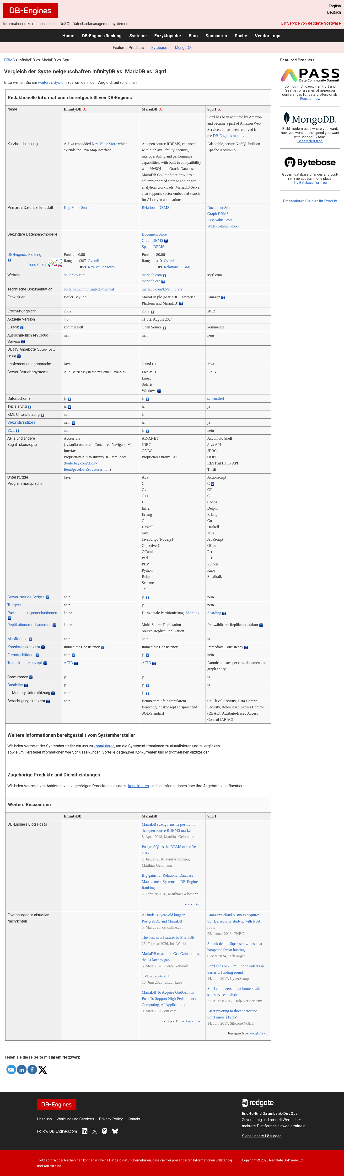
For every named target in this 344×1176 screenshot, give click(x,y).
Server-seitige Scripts (25, 597)
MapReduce (17, 639)
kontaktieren (104, 746)
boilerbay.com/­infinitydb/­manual (89, 289)
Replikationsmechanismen (29, 624)
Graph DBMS (218, 214)
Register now (310, 99)
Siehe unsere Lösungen (261, 1136)
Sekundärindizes (21, 422)
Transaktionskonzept (24, 662)
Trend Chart (36, 264)
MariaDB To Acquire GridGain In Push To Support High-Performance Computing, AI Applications (169, 998)
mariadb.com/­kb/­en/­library (162, 289)
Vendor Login (268, 35)
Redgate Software (324, 23)
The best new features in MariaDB (168, 937)
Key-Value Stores (101, 267)
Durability (15, 685)
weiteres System (52, 82)
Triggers (14, 605)
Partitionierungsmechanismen (32, 613)
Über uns (44, 1119)
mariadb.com (152, 275)
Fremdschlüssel (20, 655)
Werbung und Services (75, 1119)
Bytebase (159, 47)
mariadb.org (151, 281)
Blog (193, 35)
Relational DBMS (155, 208)
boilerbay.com (75, 275)
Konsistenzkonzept (23, 647)
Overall (93, 261)
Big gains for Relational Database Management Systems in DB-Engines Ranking (170, 881)
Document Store (219, 208)
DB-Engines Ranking (102, 35)
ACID (68, 663)
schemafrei (215, 398)
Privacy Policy (111, 1119)
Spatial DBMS (153, 247)
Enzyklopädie (167, 35)
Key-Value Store (104, 144)
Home (68, 35)
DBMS (9, 60)
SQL (11, 430)
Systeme (138, 35)
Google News (193, 1021)
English (335, 6)
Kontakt (134, 1119)
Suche (241, 35)
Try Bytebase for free (310, 183)
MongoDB (183, 47)
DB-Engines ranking (228, 136)
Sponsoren (216, 35)
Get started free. (310, 141)
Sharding (192, 613)
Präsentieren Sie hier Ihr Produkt (310, 201)
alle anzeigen (193, 904)
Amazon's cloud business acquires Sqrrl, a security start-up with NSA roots (233, 921)
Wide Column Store (222, 226)
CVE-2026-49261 (155, 976)
